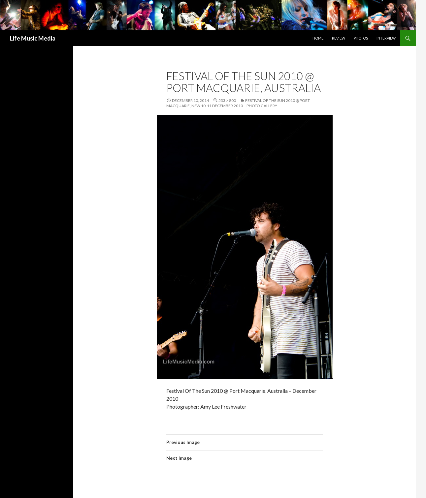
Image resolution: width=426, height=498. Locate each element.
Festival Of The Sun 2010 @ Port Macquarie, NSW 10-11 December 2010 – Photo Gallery (238, 103)
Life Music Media (32, 38)
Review (338, 38)
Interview (386, 38)
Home (317, 38)
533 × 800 (227, 100)
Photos (361, 38)
